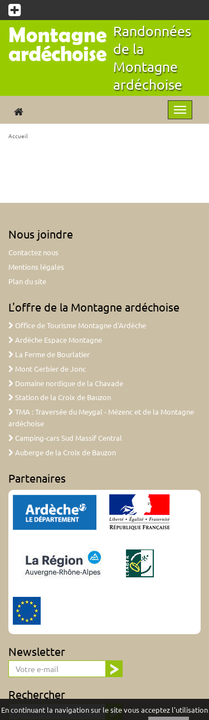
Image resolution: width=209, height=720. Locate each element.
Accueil (18, 136)
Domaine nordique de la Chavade (65, 383)
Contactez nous (33, 252)
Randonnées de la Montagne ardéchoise (152, 57)
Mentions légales (36, 266)
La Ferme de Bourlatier (49, 354)
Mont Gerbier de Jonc (47, 368)
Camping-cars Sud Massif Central (65, 437)
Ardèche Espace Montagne (55, 339)
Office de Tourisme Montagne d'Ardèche (77, 325)
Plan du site (27, 281)
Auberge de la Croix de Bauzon (62, 452)
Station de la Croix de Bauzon (59, 397)
